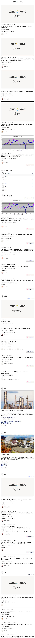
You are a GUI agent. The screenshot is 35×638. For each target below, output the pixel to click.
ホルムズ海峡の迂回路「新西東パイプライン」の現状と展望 (14, 266)
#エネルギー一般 (4, 238)
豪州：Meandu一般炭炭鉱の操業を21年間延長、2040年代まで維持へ (17, 624)
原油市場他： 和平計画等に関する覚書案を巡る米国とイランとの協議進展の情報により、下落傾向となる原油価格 (17, 155)
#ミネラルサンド (4, 563)
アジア (8, 122)
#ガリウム (9, 531)
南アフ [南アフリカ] (23, 326)
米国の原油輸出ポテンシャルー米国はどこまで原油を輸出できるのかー (17, 234)
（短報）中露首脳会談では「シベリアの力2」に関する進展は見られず (17, 280)
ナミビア (19, 326)
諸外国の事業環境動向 (5, 422)
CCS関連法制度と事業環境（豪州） (7, 417)
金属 (2, 62)
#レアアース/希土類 (23, 531)
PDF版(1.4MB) (30, 165)
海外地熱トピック (4, 464)
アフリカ (8, 326)
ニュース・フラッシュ (8, 62)
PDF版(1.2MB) (30, 536)
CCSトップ (3, 425)
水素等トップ (30, 298)
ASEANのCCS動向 (4, 420)
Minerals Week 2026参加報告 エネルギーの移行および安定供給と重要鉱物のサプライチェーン (15, 527)
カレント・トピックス (8, 529)
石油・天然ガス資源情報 (12, 158)
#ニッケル (13, 531)
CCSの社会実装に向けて (5, 423)
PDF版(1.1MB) (30, 275)
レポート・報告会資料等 (9, 323)
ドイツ (15, 341)
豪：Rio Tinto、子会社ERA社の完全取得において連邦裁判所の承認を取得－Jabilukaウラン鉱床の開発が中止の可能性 (17, 59)
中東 (8, 264)
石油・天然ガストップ (28, 197)
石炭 (2, 29)
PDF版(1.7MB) (30, 382)
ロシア (16, 279)
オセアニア (9, 24)
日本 (10, 341)
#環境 (10, 346)
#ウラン (2, 64)
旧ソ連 (13, 279)
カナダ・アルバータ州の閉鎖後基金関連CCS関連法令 (10, 421)
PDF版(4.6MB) (30, 352)
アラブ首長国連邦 (12, 264)
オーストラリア (14, 24)
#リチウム (17, 531)
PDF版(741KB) (30, 261)
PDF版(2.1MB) (30, 366)
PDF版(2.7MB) (30, 289)
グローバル (9, 153)
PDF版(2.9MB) (30, 337)
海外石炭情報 (6, 29)
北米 (8, 233)
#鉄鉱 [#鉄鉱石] (31, 531)
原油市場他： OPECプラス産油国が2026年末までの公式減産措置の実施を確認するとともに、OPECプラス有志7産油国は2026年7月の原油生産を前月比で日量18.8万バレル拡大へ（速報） (17, 250)
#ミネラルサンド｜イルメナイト (23, 563)
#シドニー (6, 64)
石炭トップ (30, 574)
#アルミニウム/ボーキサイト (6, 96)
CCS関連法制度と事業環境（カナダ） (7, 418)
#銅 (1, 531)
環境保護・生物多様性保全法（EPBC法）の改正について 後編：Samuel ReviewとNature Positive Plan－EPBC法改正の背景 (17, 543)
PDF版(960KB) (30, 552)
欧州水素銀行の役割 (5, 321)
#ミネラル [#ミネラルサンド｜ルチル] (31, 563)
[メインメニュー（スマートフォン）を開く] (33, 1)
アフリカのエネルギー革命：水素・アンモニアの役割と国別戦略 (15, 328)
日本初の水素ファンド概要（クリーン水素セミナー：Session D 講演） (17, 357)
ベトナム (11, 122)
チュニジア (16, 326)
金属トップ (30, 476)
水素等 (3, 323)
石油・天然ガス (4, 158)
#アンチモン (5, 531)
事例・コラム (3, 465)
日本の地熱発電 (4, 463)
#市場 (2, 160)
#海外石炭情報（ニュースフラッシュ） (8, 31)
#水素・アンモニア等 (11, 332)
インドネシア (12, 634)
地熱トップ (3, 467)
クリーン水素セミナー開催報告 (8, 343)
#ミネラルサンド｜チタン (12, 563)
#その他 (2, 547)
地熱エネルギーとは (4, 461)
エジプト (12, 326)
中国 (10, 279)
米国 (10, 233)
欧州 (12, 341)
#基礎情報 (9, 238)
